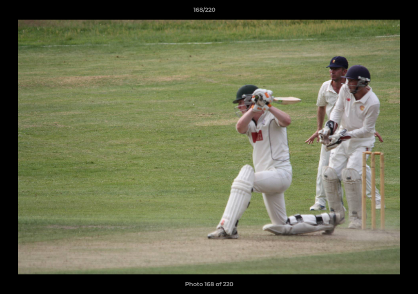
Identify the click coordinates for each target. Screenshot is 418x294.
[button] (384, 12)
